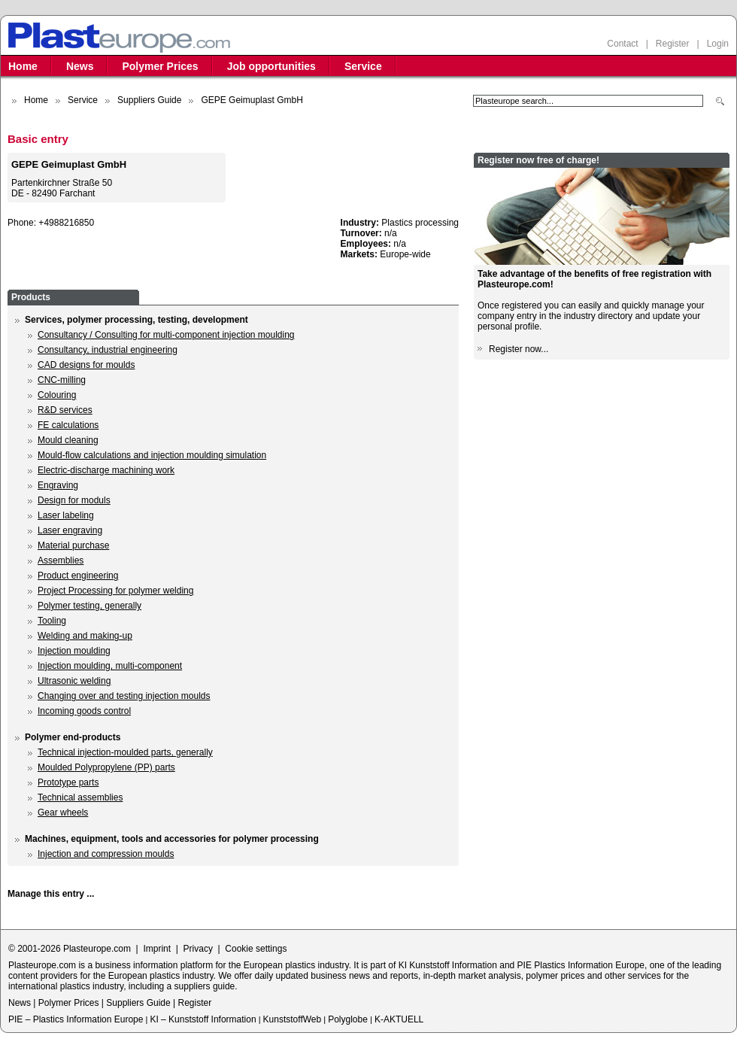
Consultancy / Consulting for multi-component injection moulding (166, 335)
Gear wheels (63, 812)
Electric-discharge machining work (106, 470)
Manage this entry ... (51, 894)
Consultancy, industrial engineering (107, 350)
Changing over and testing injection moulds (124, 696)
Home (23, 66)
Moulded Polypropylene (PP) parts (106, 767)
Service (363, 66)
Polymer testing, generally (89, 605)
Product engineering (78, 575)
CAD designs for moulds (86, 365)
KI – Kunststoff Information (203, 1019)
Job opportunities (271, 66)
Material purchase (73, 545)
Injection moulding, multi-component (110, 666)
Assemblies (60, 560)
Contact (622, 43)
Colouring (57, 395)
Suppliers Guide (149, 100)
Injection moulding (74, 651)
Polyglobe (348, 1019)
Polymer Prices (160, 66)
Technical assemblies (80, 797)
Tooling (52, 620)
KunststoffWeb (292, 1019)
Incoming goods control (84, 711)
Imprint (157, 948)
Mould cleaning (68, 440)
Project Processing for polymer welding (115, 590)
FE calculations (68, 425)
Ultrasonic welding (74, 681)
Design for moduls (74, 500)
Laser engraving (70, 530)
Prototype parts (68, 782)
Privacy (198, 948)
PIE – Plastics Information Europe (75, 1019)
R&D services (65, 410)
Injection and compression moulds (106, 854)
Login (718, 43)
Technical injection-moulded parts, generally (125, 752)
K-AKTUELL (399, 1019)
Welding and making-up (85, 635)
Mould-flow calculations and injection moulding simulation (152, 455)
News (80, 66)
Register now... (518, 349)
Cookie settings (256, 948)
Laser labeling (66, 515)
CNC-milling (62, 380)
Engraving (58, 485)
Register (673, 43)
